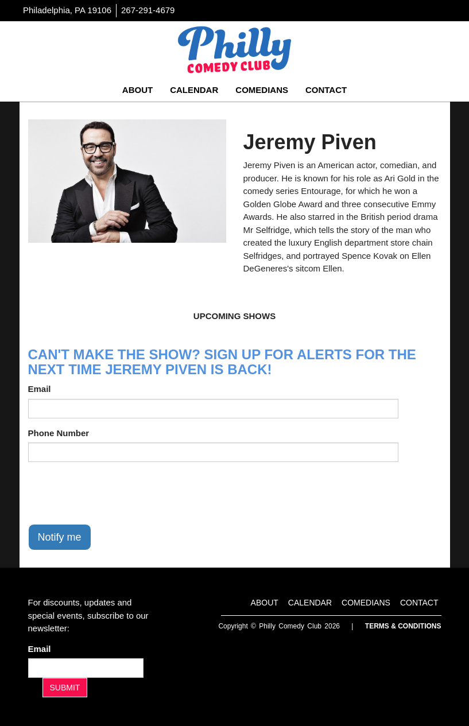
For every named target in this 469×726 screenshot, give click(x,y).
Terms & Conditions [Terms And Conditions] (403, 626)
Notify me (60, 537)
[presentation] (115, 493)
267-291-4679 (148, 10)
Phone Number (59, 433)
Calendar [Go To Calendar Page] (194, 90)
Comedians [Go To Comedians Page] (261, 90)
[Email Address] (86, 668)
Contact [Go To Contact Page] (326, 90)
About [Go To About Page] (137, 90)
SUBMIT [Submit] (65, 687)
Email (39, 389)
